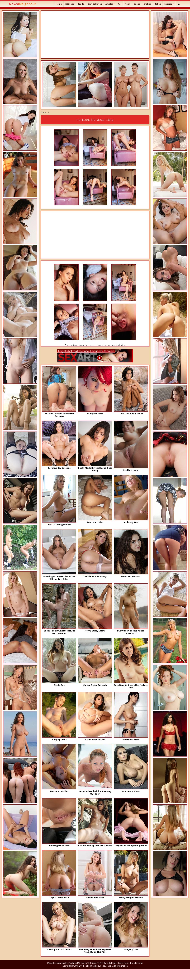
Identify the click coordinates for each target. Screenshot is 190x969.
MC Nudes (82, 963)
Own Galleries (95, 4)
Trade (81, 4)
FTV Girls (107, 963)
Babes (158, 4)
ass (92, 345)
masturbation (118, 345)
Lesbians (169, 4)
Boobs (137, 4)
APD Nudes (92, 963)
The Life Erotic (136, 963)
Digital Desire (117, 963)
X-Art (100, 963)
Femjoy (57, 963)
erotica (73, 345)
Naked (22, 4)
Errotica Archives (69, 963)
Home (59, 4)
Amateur (109, 4)
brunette (83, 345)
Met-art (50, 963)
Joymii (126, 963)
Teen (127, 4)
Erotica (147, 4)
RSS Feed (69, 4)
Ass (120, 4)
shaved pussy (103, 345)
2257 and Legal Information (115, 965)
